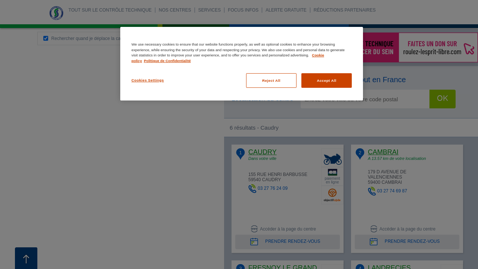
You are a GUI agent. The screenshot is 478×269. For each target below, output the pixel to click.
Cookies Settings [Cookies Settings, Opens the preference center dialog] (147, 80)
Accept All (326, 80)
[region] (241, 64)
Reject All (271, 80)
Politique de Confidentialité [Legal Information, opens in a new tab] (167, 61)
